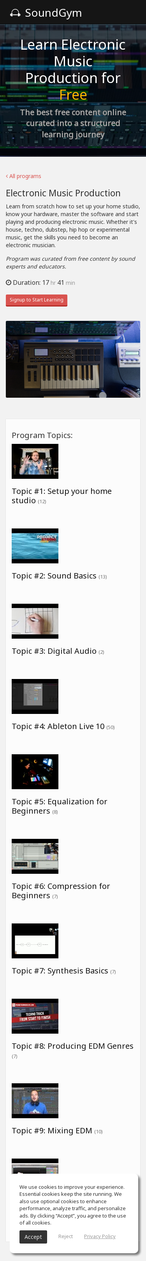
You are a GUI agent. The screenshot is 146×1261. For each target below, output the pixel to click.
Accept (33, 1236)
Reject (65, 1236)
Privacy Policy (100, 1236)
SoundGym (46, 12)
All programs (23, 176)
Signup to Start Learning (36, 299)
